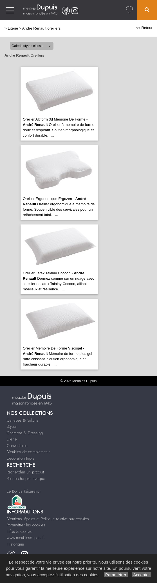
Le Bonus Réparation (24, 491)
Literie (13, 28)
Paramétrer (115, 574)
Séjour (12, 426)
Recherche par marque (26, 478)
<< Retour (144, 28)
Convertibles (17, 445)
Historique (15, 544)
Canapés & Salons (22, 420)
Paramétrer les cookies (26, 525)
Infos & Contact (20, 531)
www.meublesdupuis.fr (26, 538)
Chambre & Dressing (25, 433)
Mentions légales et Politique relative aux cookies (48, 519)
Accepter (141, 574)
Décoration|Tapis (20, 458)
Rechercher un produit (25, 472)
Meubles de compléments (28, 452)
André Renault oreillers (41, 28)
